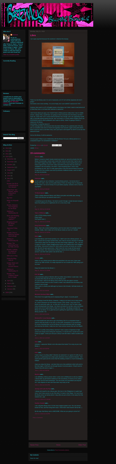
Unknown (38, 178)
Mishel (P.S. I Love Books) (43, 318)
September (10, 167)
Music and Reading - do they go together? (13, 217)
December (10, 159)
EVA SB (37, 274)
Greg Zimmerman (40, 225)
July (8, 173)
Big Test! (9, 198)
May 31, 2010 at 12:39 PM (42, 232)
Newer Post (34, 445)
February (10, 286)
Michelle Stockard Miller (42, 294)
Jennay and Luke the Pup (43, 389)
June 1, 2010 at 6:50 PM (42, 348)
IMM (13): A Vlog (12, 256)
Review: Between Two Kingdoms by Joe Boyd (12, 206)
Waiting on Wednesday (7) (12, 270)
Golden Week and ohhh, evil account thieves (12, 264)
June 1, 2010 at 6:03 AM (42, 314)
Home (58, 445)
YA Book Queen (40, 193)
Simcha (37, 156)
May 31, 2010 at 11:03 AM (42, 221)
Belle (36, 236)
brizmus (15, 35)
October (10, 164)
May (8, 178)
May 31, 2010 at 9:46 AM (42, 189)
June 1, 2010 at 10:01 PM (42, 385)
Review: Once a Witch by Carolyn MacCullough (13, 234)
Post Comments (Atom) (62, 450)
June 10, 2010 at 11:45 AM (42, 399)
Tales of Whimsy (40, 213)
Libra (8, 181)
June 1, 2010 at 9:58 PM (42, 370)
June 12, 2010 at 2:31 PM (42, 413)
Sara (36, 341)
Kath (36, 352)
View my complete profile (11, 54)
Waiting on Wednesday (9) (12, 212)
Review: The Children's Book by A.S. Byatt (12, 275)
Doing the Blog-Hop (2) (12, 259)
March (9, 283)
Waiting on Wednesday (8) (12, 239)
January (10, 289)
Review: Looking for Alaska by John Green (12, 251)
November (10, 162)
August (9, 170)
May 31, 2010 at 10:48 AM (42, 209)
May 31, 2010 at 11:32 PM (42, 270)
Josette (37, 258)
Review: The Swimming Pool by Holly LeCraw (13, 245)
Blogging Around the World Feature (12, 223)
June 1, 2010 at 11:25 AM (42, 338)
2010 (7, 156)
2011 (7, 154)
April (8, 280)
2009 (7, 292)
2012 (7, 151)
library (36, 148)
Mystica (37, 374)
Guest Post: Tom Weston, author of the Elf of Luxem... (12, 192)
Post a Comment (38, 417)
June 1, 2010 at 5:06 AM (42, 290)
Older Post (82, 445)
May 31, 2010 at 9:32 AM (42, 174)
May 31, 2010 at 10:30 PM (42, 254)
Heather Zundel (39, 403)
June (9, 175)
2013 (7, 148)
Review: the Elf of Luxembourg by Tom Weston (12, 185)
